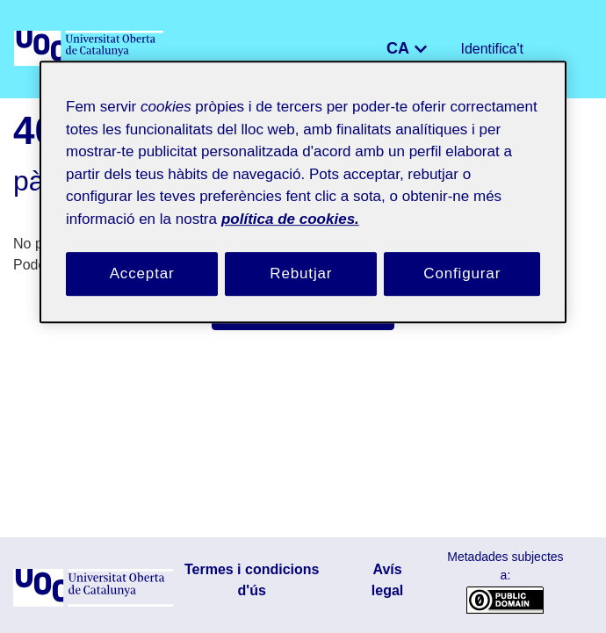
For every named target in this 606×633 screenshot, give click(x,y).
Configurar (462, 255)
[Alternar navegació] (567, 49)
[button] (387, 49)
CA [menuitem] (410, 47)
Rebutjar (301, 255)
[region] (303, 184)
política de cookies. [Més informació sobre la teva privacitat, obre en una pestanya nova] (387, 200)
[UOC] (90, 49)
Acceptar (142, 255)
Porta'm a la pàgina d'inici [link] (303, 313)
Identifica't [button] (496, 48)
